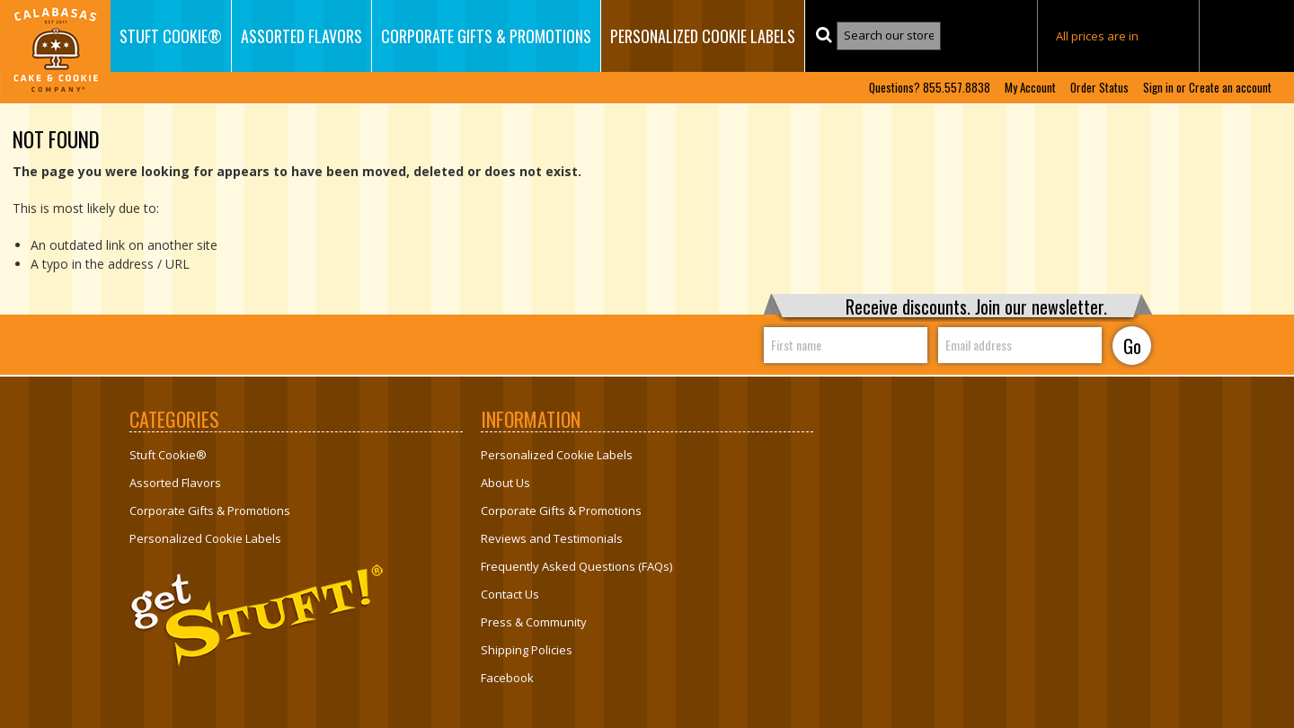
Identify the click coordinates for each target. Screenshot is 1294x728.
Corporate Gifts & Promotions (486, 36)
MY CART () (1247, 37)
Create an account (1230, 87)
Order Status (1099, 87)
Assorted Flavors (301, 36)
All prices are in (1118, 36)
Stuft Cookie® (171, 36)
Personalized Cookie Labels (702, 36)
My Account (1030, 87)
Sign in (1158, 87)
